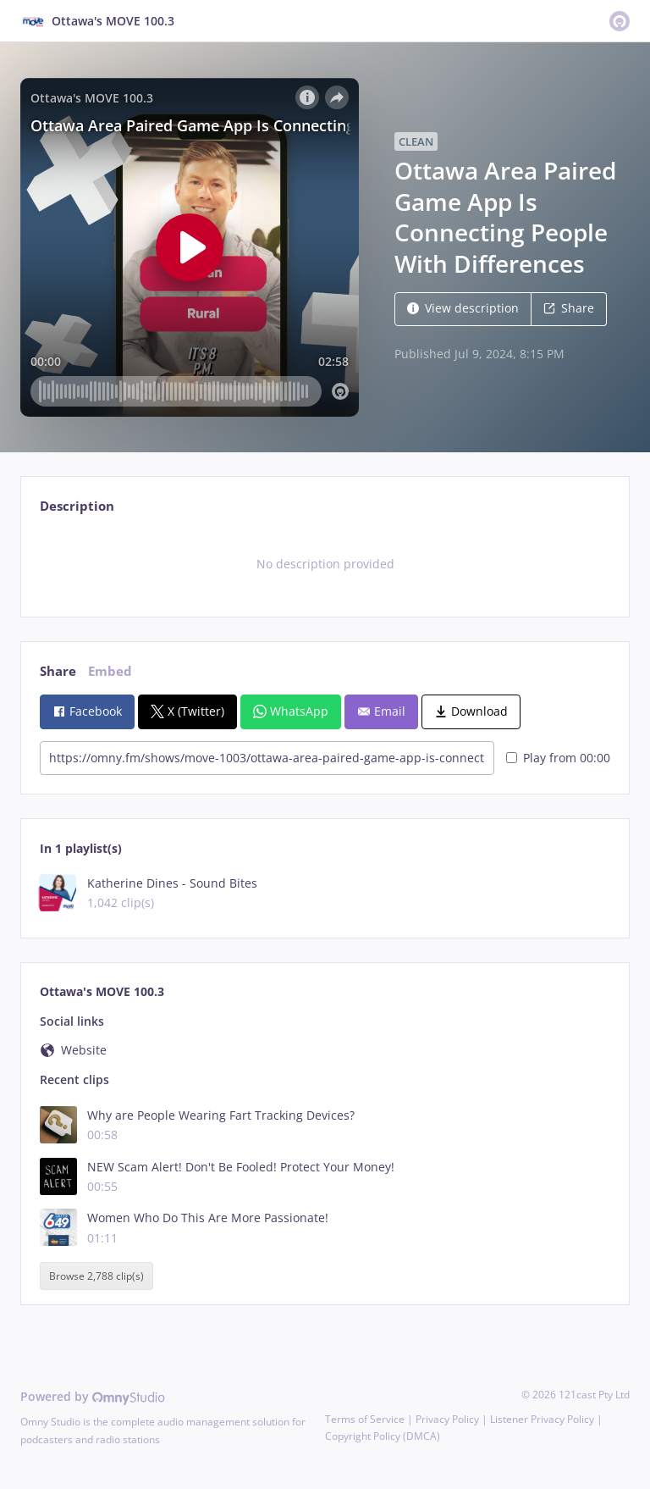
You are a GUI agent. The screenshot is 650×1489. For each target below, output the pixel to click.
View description (463, 308)
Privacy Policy (447, 1419)
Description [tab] (77, 506)
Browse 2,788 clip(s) (96, 1276)
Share (568, 308)
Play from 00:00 (558, 758)
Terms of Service (365, 1419)
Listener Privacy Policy (542, 1419)
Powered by (92, 1396)
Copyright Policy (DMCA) (382, 1436)
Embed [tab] (110, 671)
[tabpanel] (324, 564)
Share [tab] (58, 671)
